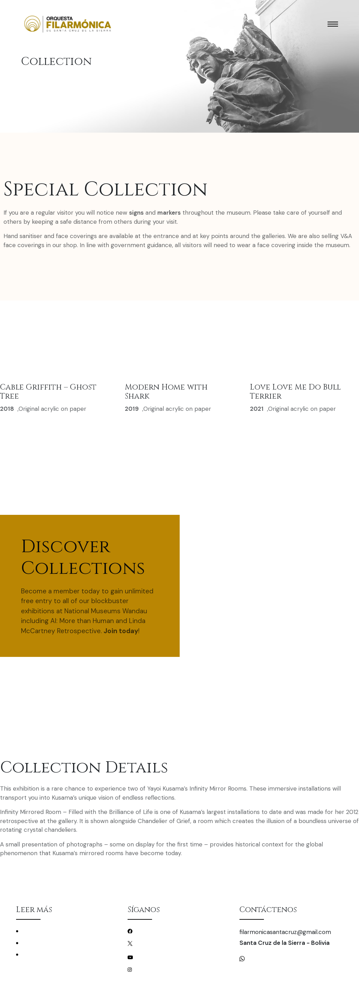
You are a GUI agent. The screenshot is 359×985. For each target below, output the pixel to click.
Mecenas (32, 954)
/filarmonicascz (153, 931)
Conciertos (35, 931)
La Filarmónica (39, 943)
